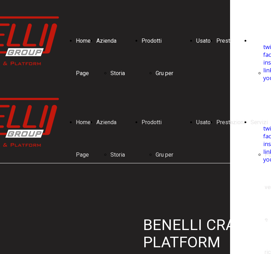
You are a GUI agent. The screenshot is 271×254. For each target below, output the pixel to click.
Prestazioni (230, 40)
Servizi (259, 40)
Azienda (106, 40)
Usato (203, 40)
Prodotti (151, 40)
